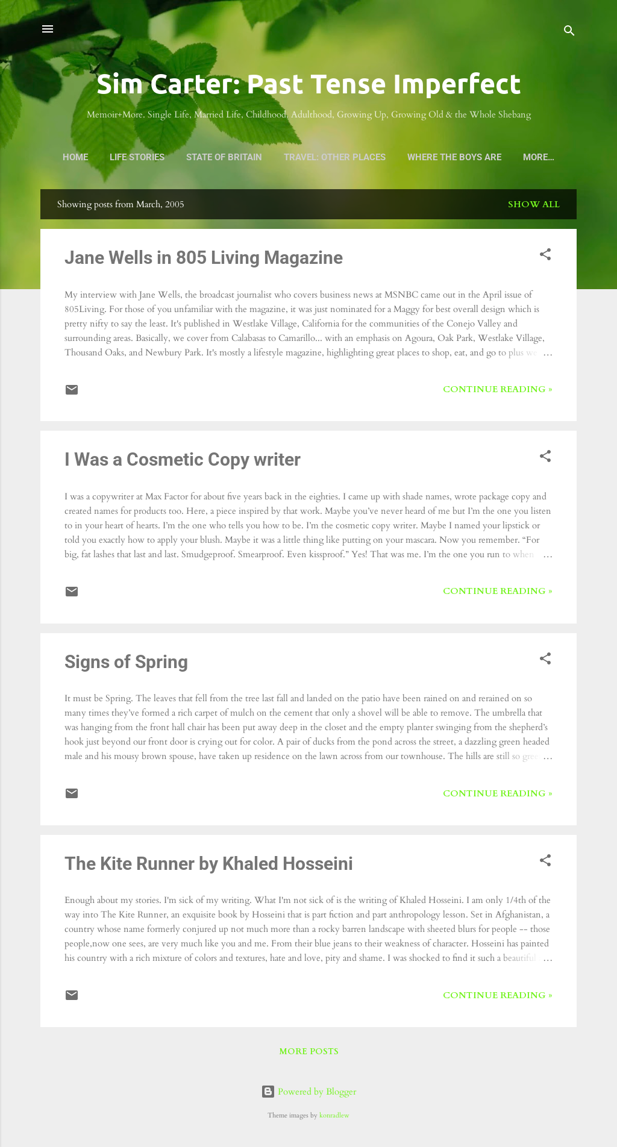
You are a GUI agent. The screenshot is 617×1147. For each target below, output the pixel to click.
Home (75, 157)
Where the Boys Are (454, 157)
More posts (309, 1051)
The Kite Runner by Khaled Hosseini (208, 863)
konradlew (334, 1115)
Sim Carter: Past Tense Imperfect (308, 83)
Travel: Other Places (335, 157)
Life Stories (137, 157)
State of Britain (224, 157)
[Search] (569, 32)
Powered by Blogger (308, 1092)
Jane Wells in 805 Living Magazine (203, 257)
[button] (545, 256)
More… (538, 157)
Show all (534, 204)
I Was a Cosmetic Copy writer (182, 459)
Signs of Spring (126, 661)
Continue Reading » (498, 389)
